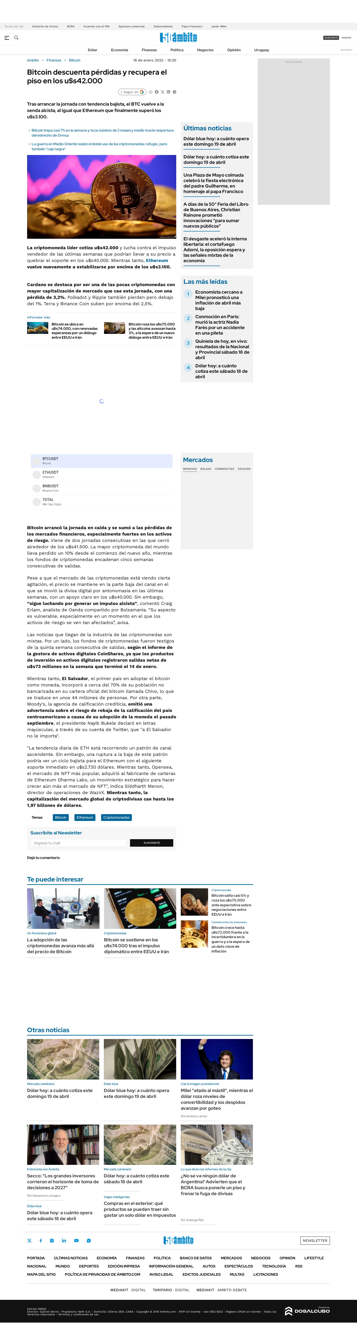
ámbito (33, 60)
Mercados (231, 1258)
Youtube (76, 1240)
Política (177, 50)
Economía (119, 50)
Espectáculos (238, 1266)
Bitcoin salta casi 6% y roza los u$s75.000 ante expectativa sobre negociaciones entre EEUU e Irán (231, 905)
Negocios (205, 50)
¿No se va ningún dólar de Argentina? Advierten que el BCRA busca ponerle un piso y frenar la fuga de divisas (213, 1184)
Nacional (36, 1266)
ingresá (346, 37)
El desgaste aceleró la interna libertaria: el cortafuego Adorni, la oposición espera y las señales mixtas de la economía (215, 250)
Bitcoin (74, 60)
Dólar (92, 50)
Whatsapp (89, 1241)
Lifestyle (314, 1258)
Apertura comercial (132, 26)
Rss (298, 1266)
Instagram (52, 1241)
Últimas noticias (71, 1258)
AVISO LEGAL (161, 1274)
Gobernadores (163, 26)
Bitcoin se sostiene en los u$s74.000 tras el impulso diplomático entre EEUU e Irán (136, 946)
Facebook (41, 1241)
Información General (171, 1266)
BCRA (70, 26)
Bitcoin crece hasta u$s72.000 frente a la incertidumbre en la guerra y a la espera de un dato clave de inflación (231, 939)
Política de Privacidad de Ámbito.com (102, 1274)
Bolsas (205, 468)
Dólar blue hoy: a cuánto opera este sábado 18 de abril (59, 1216)
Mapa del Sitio (41, 1274)
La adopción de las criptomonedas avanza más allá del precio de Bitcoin (60, 946)
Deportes (89, 1266)
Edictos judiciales (202, 1274)
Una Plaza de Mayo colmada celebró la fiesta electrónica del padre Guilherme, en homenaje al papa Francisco (214, 183)
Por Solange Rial (192, 1220)
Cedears (244, 468)
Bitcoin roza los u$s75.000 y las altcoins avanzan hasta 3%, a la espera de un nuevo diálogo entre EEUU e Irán (152, 331)
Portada (36, 1258)
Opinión (234, 50)
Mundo (63, 1266)
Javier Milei (218, 26)
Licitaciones (265, 1274)
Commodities (224, 468)
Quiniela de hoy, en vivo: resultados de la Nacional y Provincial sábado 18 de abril (222, 349)
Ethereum (157, 260)
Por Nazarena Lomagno (43, 1196)
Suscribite (152, 842)
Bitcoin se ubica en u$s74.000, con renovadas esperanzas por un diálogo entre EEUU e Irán (75, 331)
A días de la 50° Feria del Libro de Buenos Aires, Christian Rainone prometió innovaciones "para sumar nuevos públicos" (216, 215)
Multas (237, 1274)
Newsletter (346, 49)
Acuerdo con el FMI (97, 26)
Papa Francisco (192, 26)
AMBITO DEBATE (221, 1290)
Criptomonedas (116, 817)
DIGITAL (128, 1290)
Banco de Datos (196, 1258)
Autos (209, 1266)
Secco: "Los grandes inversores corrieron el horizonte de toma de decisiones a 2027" (63, 1182)
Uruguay (261, 50)
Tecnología (274, 1266)
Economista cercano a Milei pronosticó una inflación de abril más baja (218, 300)
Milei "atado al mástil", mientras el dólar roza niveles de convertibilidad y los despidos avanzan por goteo (217, 1099)
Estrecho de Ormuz (45, 26)
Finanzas (149, 50)
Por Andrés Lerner (194, 1116)
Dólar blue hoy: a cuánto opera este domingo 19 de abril (216, 141)
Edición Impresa (124, 1266)
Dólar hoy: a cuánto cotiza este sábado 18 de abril (221, 371)
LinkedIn (64, 1241)
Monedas (190, 468)
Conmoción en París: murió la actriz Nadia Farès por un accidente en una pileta (220, 325)
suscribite (331, 37)
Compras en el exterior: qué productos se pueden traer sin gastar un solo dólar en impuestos (140, 1209)
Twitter (29, 1240)
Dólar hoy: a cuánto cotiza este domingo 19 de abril (216, 159)
